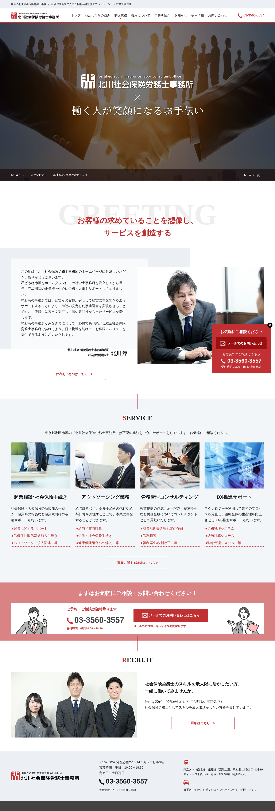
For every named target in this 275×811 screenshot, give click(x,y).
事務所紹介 (162, 15)
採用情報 (197, 15)
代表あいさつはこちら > (74, 374)
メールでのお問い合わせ (245, 343)
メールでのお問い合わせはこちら (174, 615)
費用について (140, 15)
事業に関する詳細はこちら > (137, 563)
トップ (76, 15)
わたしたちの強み (97, 15)
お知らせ (180, 15)
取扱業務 (120, 15)
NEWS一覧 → (254, 175)
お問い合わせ (217, 15)
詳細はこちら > (203, 723)
